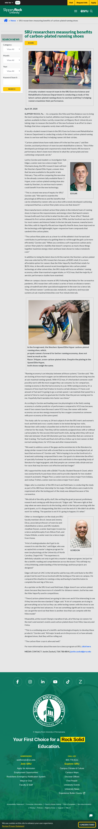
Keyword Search (10, 77)
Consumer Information (34, 804)
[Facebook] (17, 681)
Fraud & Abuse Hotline (53, 804)
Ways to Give (26, 781)
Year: (5, 66)
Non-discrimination (84, 804)
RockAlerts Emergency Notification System (26, 777)
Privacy (32, 808)
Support (60, 808)
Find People (71, 781)
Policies (40, 808)
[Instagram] (30, 681)
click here (86, 646)
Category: (7, 44)
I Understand (87, 824)
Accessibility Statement (15, 804)
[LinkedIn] (42, 681)
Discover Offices (72, 777)
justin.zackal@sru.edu (80, 651)
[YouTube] (55, 681)
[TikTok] (67, 681)
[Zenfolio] (80, 681)
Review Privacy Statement (13, 826)
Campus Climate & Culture (72, 768)
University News (72, 789)
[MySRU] (83, 11)
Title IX (68, 808)
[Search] (90, 11)
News (13, 20)
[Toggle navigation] (75, 11)
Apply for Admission (26, 768)
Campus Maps (71, 772)
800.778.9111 (72, 760)
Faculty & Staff (26, 785)
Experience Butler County (72, 793)
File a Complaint (69, 804)
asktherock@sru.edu (26, 760)
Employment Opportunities (26, 772)
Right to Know (50, 808)
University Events (72, 785)
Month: (6, 55)
